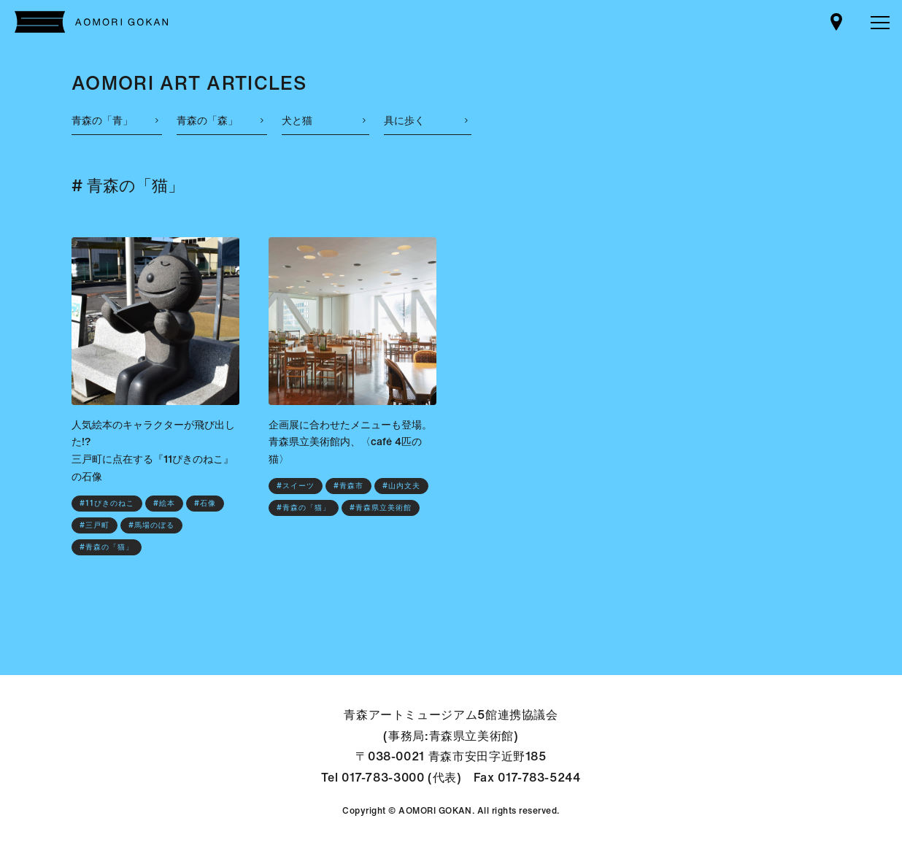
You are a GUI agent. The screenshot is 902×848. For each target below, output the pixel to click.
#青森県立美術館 (381, 507)
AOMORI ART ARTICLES (189, 82)
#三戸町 (94, 525)
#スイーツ (296, 485)
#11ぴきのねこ (107, 503)
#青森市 (348, 485)
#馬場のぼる (151, 525)
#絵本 (164, 503)
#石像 (205, 503)
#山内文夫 (401, 485)
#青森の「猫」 (107, 546)
